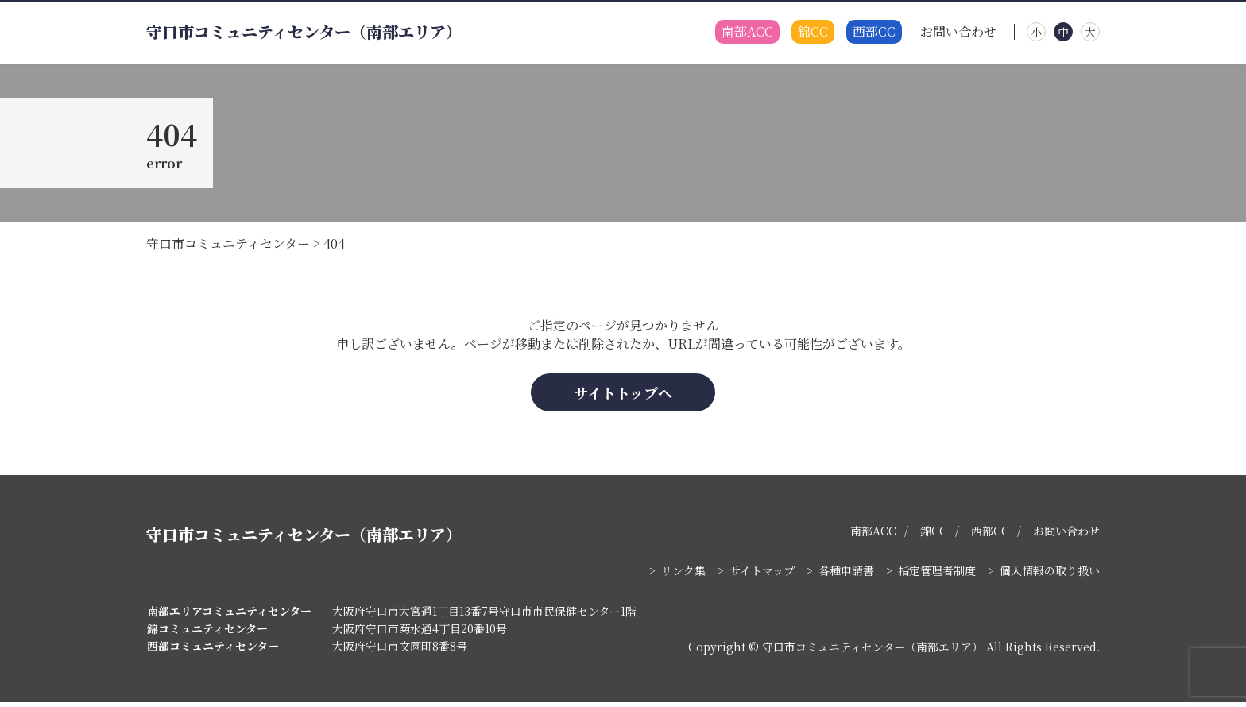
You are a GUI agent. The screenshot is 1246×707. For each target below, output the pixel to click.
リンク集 (683, 575)
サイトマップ (762, 575)
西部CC (874, 32)
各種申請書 (846, 575)
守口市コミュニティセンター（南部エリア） (304, 31)
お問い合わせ (958, 32)
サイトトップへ (623, 396)
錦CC (813, 32)
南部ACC (747, 32)
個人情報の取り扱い (1050, 575)
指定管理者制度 (937, 575)
